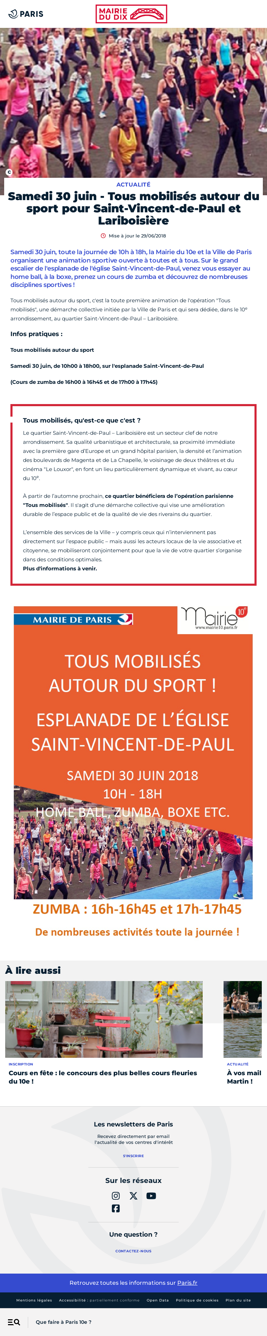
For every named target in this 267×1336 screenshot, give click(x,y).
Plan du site (238, 1300)
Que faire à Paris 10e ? (63, 1322)
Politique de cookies (197, 1300)
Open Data (158, 1300)
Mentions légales (34, 1300)
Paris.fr (187, 1283)
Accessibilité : (99, 1300)
